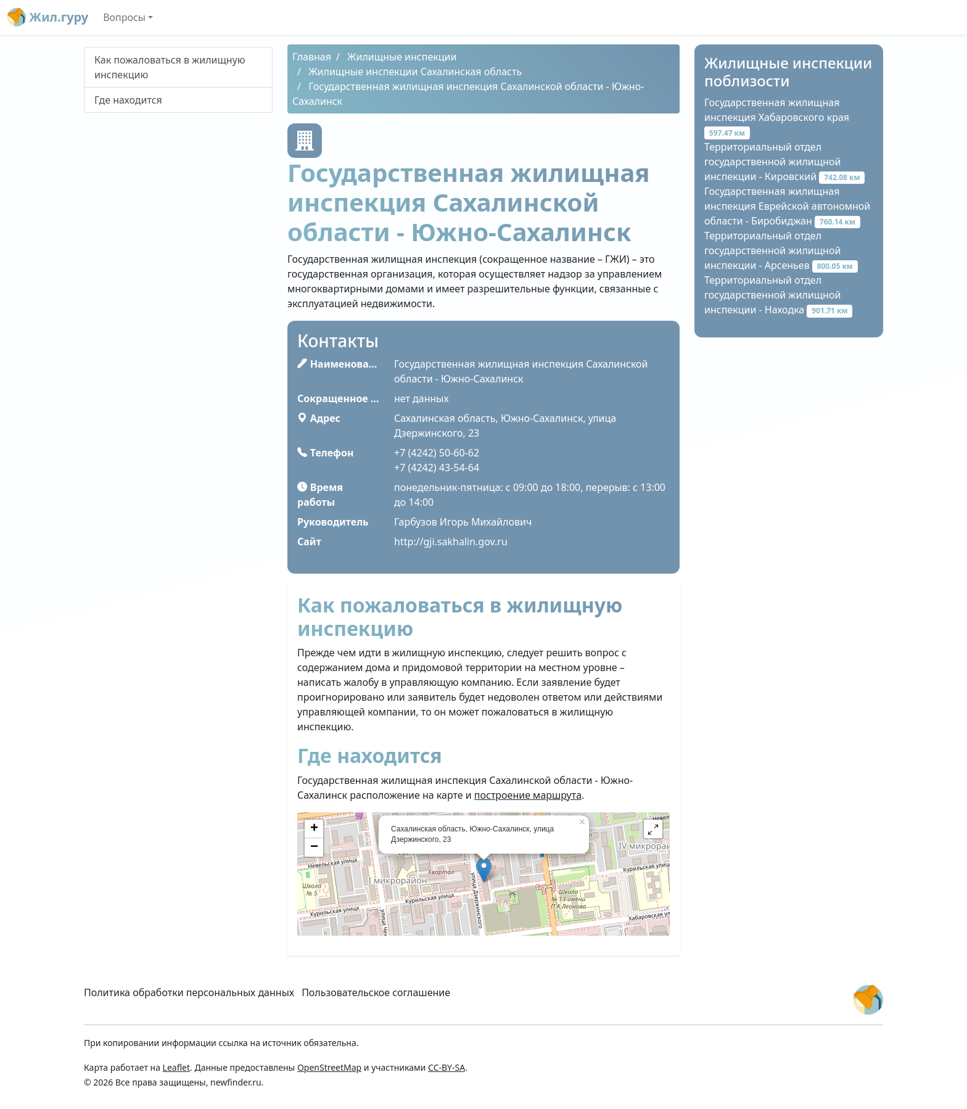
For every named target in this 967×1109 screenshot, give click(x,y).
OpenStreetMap (329, 1067)
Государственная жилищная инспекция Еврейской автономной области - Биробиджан (787, 206)
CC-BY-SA (446, 1067)
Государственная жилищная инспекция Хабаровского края (776, 117)
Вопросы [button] (124, 17)
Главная (311, 57)
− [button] (314, 847)
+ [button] (314, 829)
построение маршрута (528, 795)
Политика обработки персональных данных (189, 992)
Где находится (128, 100)
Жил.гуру (47, 17)
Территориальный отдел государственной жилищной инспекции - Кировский (784, 161)
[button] (653, 829)
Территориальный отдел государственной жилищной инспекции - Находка (778, 294)
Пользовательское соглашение (376, 992)
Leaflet (176, 1067)
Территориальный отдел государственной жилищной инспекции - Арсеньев (781, 250)
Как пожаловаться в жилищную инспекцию (169, 67)
